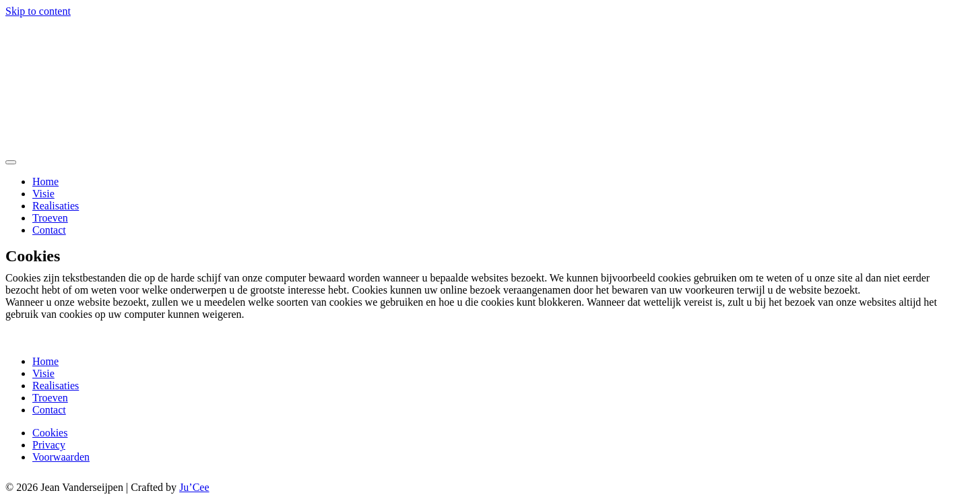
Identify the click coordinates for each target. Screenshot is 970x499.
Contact (49, 230)
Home (45, 181)
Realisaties (55, 205)
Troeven (50, 218)
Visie (43, 193)
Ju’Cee (194, 487)
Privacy (48, 445)
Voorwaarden (61, 457)
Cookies (49, 432)
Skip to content (38, 11)
